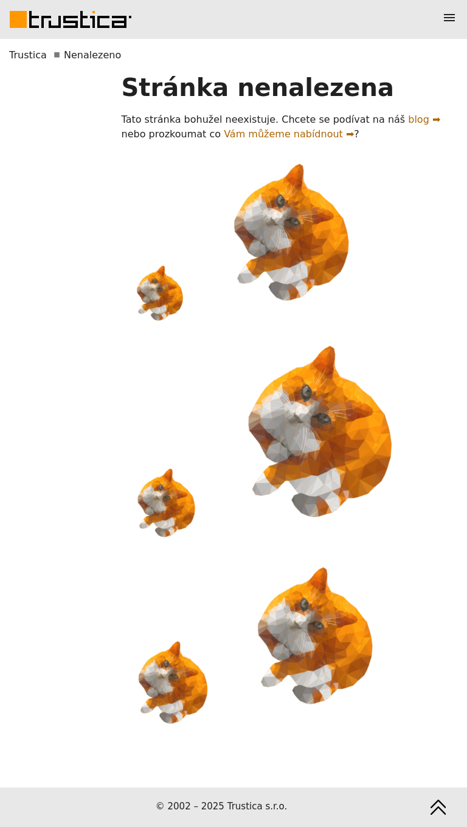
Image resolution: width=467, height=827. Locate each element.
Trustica (28, 55)
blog (418, 119)
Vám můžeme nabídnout (283, 134)
